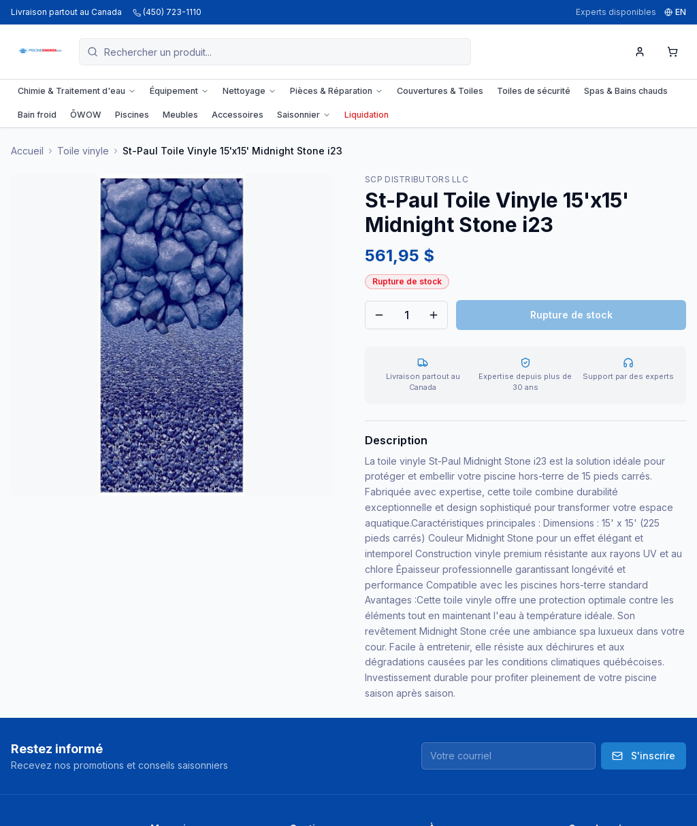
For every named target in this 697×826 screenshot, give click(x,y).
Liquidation (366, 115)
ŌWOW (85, 115)
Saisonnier (304, 115)
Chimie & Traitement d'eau (77, 91)
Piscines (132, 115)
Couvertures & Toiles (440, 91)
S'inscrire (643, 755)
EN (675, 12)
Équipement (179, 91)
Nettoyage (249, 91)
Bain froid (37, 115)
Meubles (180, 115)
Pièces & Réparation (336, 91)
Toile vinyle (83, 150)
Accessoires (237, 115)
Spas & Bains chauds (626, 91)
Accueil (27, 150)
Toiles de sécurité (533, 91)
